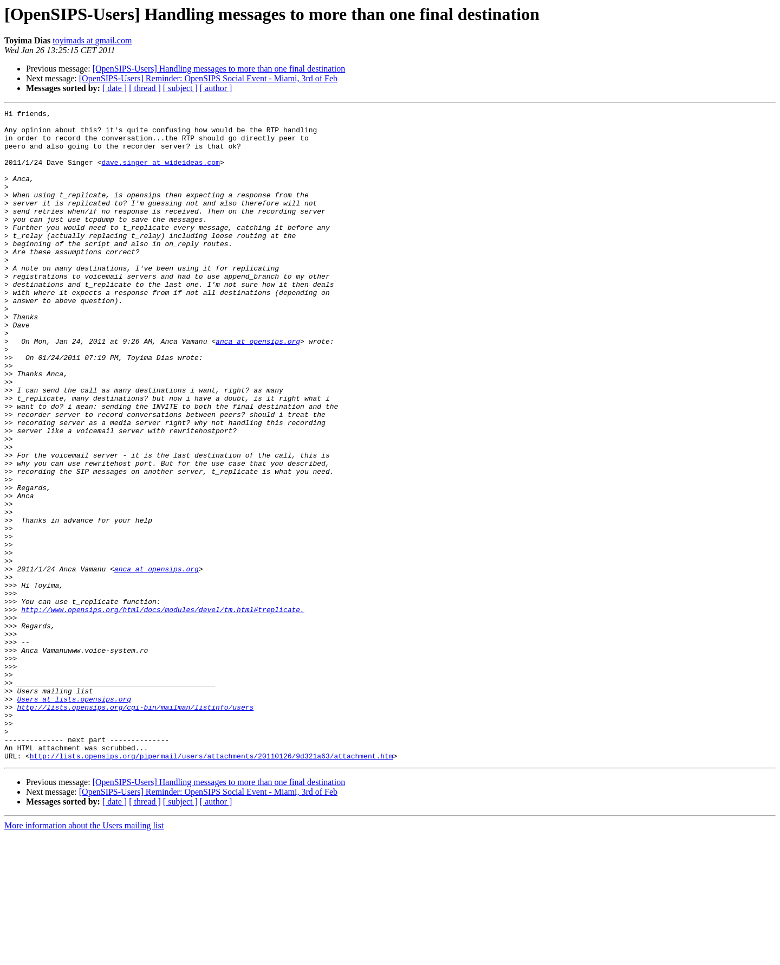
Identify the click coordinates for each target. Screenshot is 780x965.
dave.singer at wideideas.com (160, 173)
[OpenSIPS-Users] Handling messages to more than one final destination (219, 68)
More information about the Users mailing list (84, 955)
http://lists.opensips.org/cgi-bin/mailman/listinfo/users (135, 827)
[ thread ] (145, 88)
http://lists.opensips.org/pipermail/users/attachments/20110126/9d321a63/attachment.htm (211, 886)
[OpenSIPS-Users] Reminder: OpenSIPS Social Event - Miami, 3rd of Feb (208, 78)
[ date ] (114, 88)
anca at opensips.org (258, 388)
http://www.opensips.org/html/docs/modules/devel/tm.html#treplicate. (162, 710)
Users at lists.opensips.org (74, 817)
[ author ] (216, 88)
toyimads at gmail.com (92, 40)
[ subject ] (180, 88)
